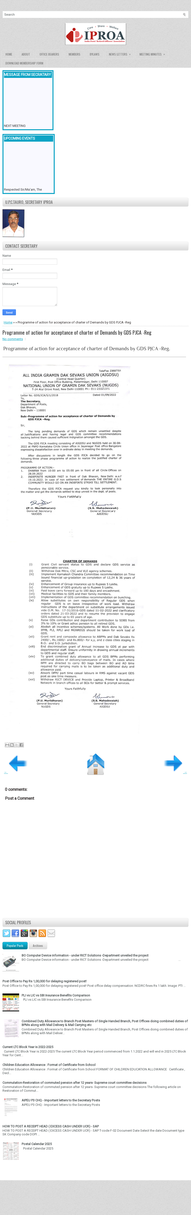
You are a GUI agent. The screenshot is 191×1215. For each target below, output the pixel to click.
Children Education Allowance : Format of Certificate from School (49, 1065)
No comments (12, 339)
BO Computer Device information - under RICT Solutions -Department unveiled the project (85, 955)
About (26, 54)
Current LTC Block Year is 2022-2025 (27, 1047)
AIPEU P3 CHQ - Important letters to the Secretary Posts (61, 1100)
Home (8, 54)
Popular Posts (15, 945)
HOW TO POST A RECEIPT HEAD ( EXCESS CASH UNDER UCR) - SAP (50, 1126)
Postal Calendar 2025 (37, 1144)
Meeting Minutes (154, 53)
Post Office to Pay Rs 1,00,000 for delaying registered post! (44, 981)
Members (74, 54)
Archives (38, 945)
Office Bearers (49, 54)
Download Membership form (24, 63)
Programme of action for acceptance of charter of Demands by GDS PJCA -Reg (76, 332)
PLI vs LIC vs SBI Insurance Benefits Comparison (56, 995)
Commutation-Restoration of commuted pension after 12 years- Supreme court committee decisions (74, 1083)
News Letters (121, 53)
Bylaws (94, 54)
